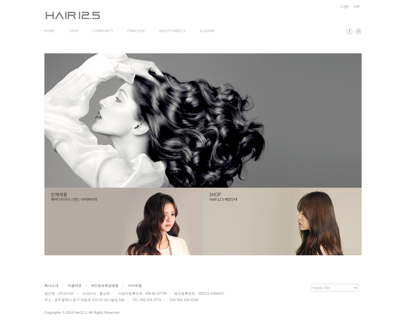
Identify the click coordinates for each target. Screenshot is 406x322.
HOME (49, 31)
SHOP (73, 31)
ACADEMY (207, 31)
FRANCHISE (136, 31)
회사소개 (51, 285)
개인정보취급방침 (105, 285)
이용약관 (75, 285)
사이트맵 (135, 285)
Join (356, 6)
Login (345, 6)
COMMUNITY (102, 31)
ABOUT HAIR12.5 (172, 31)
